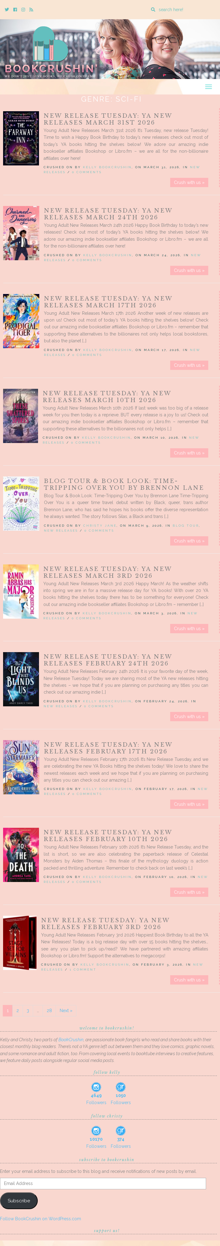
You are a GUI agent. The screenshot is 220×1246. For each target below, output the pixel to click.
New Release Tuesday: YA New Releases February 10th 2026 (108, 836)
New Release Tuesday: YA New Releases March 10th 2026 (107, 397)
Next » (66, 1010)
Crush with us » (189, 182)
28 (49, 1010)
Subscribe (19, 1201)
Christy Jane (100, 525)
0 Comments (87, 172)
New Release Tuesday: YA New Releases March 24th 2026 (108, 214)
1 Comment (83, 969)
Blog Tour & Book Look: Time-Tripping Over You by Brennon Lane (124, 484)
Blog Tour (186, 525)
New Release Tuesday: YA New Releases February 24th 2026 (108, 660)
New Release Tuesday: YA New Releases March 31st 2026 (108, 119)
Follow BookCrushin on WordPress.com (40, 1218)
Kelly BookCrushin (107, 167)
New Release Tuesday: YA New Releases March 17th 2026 (108, 302)
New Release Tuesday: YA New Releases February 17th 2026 (108, 748)
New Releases (61, 530)
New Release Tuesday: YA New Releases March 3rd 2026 (107, 572)
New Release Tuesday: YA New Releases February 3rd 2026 (105, 924)
